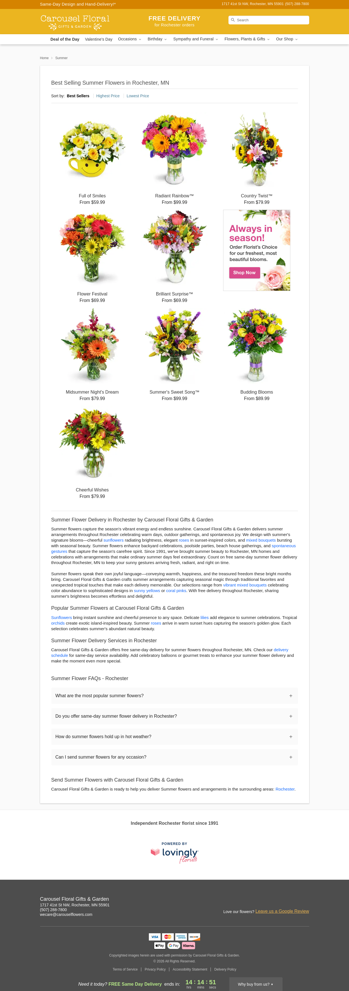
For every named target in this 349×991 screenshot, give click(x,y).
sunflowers (113, 540)
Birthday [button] (158, 39)
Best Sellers (78, 96)
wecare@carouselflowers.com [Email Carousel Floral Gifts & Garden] (66, 914)
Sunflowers (61, 617)
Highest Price (108, 96)
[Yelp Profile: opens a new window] (293, 900)
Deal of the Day (64, 39)
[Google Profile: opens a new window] (281, 900)
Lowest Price (138, 96)
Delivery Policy (225, 969)
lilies (204, 617)
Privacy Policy (155, 969)
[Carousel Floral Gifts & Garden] (80, 21)
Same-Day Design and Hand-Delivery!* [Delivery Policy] (78, 4)
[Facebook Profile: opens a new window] (268, 900)
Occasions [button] (130, 39)
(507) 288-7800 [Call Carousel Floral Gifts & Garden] (53, 909)
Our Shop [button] (287, 39)
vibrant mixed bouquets (245, 585)
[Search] (268, 20)
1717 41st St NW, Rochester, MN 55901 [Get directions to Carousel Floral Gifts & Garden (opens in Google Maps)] (75, 905)
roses (184, 540)
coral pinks (176, 590)
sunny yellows (147, 590)
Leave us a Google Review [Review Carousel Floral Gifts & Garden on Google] (282, 911)
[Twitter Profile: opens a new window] (305, 900)
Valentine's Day (98, 39)
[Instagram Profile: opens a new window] (256, 900)
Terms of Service (125, 969)
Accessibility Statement (190, 969)
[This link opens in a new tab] (174, 853)
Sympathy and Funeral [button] (196, 39)
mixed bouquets (261, 540)
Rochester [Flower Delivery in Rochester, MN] (285, 789)
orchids (58, 623)
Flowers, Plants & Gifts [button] (248, 39)
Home (44, 58)
